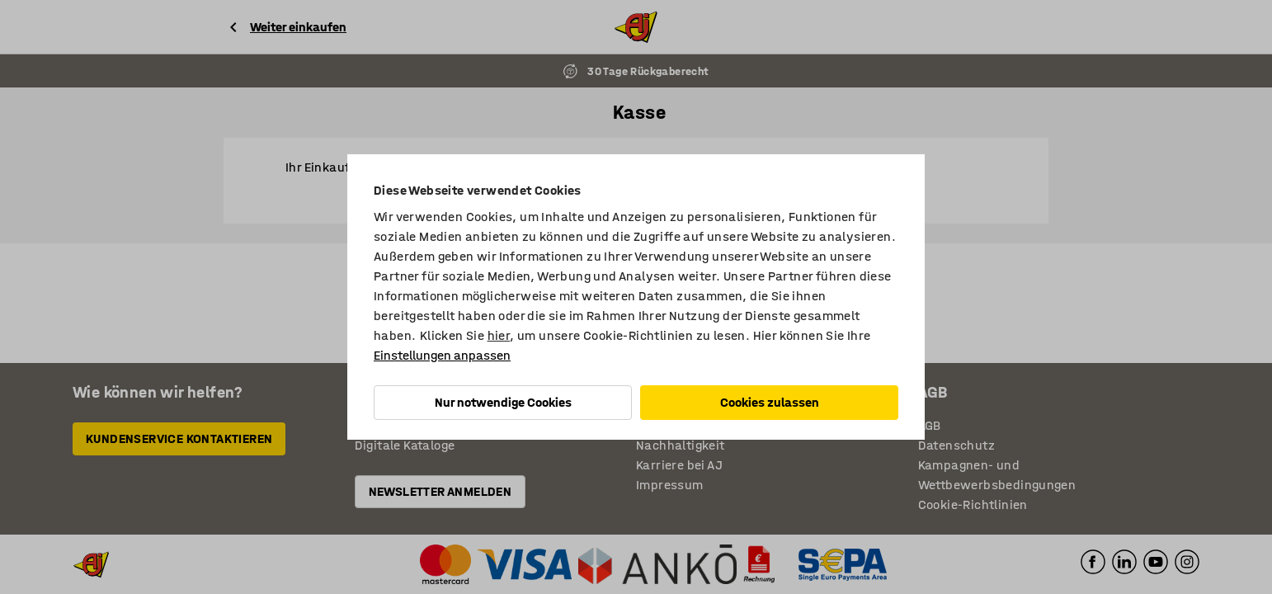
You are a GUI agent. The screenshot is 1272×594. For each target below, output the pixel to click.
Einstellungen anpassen (442, 355)
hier (499, 335)
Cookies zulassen (769, 402)
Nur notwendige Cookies (503, 402)
